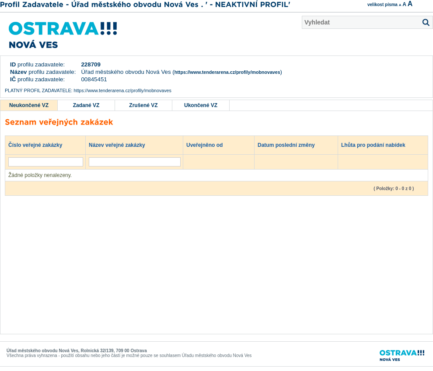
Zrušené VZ (143, 105)
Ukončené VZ (200, 105)
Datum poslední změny (290, 144)
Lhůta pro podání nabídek (377, 144)
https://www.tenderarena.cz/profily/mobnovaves (227, 72)
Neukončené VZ (29, 105)
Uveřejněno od (208, 144)
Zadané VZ (86, 105)
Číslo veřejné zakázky (39, 144)
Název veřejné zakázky (121, 144)
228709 (90, 64)
